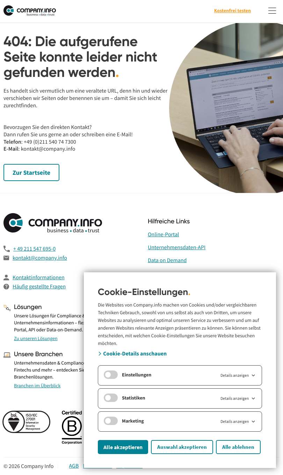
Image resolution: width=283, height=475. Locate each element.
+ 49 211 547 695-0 (34, 248)
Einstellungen (127, 374)
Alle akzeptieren (123, 447)
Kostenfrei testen (232, 10)
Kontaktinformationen (39, 277)
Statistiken (124, 398)
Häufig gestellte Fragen (39, 286)
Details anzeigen (238, 375)
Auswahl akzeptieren (182, 447)
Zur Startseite (31, 172)
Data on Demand (167, 260)
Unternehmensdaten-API (176, 247)
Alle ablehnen (238, 447)
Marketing (124, 421)
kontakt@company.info (40, 257)
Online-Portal (163, 234)
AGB (74, 466)
